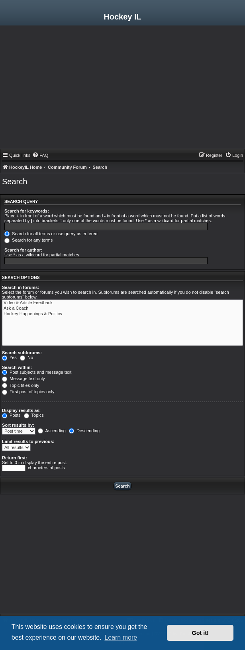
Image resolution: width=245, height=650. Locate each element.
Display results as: (21, 410)
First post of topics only (28, 391)
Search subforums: (22, 352)
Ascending (52, 430)
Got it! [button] (200, 633)
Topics (34, 415)
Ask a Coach (122, 308)
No (26, 357)
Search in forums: (20, 287)
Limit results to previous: (28, 441)
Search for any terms (28, 240)
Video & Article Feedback (122, 303)
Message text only (23, 378)
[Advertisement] (122, 89)
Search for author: (23, 250)
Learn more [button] (120, 637)
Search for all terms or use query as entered (51, 233)
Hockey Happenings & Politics (122, 314)
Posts (11, 415)
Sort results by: (18, 425)
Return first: (14, 457)
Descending (84, 430)
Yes (9, 357)
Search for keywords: (26, 211)
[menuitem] (40, 155)
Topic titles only (20, 385)
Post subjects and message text (36, 372)
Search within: (17, 367)
